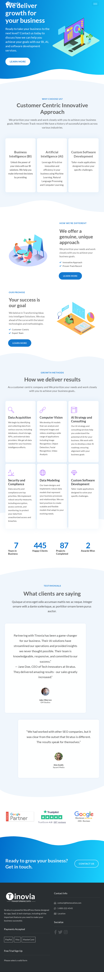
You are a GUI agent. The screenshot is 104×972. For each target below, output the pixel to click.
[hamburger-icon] (95, 4)
